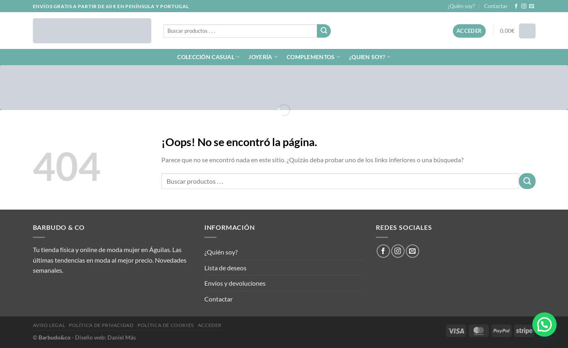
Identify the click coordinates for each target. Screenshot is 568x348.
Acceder (210, 325)
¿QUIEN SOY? (370, 57)
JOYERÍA (263, 57)
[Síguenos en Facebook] (516, 6)
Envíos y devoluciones (235, 283)
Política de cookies (165, 325)
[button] (544, 324)
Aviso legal (49, 325)
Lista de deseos (225, 268)
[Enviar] (324, 31)
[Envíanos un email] (531, 6)
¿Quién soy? (461, 6)
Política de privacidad (101, 325)
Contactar (496, 6)
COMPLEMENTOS (313, 57)
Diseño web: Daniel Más (105, 337)
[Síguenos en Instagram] (523, 6)
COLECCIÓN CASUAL (208, 57)
